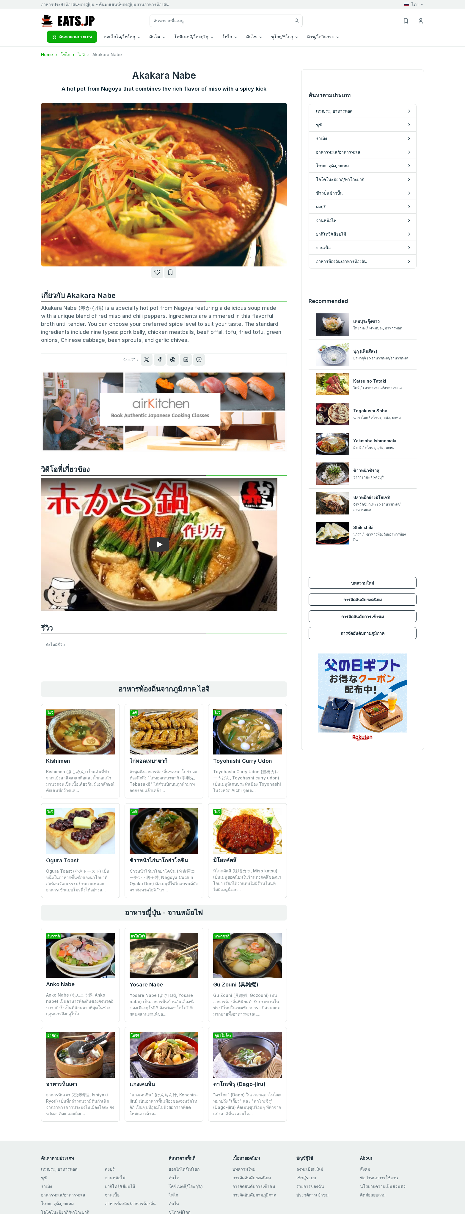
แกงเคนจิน (142, 1084)
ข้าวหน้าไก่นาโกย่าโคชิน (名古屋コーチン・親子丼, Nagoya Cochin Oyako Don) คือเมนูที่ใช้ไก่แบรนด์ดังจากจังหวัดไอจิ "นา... (164, 880)
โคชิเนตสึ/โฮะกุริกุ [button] (191, 36)
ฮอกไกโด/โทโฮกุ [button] (119, 36)
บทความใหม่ (362, 578)
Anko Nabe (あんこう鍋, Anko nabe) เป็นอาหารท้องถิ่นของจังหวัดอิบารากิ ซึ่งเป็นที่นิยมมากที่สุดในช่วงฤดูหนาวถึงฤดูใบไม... (79, 1004)
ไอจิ (84, 54)
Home (49, 54)
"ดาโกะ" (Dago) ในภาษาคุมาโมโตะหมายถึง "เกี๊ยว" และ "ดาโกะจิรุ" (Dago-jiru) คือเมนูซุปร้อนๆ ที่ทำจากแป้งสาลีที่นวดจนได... (247, 1104)
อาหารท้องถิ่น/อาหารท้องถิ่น (130, 1203)
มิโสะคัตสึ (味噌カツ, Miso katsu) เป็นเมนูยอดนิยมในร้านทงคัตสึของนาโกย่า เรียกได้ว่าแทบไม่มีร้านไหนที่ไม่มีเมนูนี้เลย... (247, 880)
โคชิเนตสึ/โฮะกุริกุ (185, 1186)
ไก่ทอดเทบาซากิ (148, 761)
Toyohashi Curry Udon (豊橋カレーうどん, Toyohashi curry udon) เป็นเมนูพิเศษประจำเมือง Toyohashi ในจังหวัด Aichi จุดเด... (247, 781)
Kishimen (58, 761)
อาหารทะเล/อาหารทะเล (63, 1194)
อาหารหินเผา (61, 1084)
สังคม (365, 1169)
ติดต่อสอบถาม (373, 1194)
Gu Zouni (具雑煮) (235, 984)
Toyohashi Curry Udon (242, 761)
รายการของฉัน (310, 1186)
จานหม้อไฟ (115, 1177)
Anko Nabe (60, 984)
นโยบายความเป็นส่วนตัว (383, 1186)
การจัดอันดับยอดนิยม (362, 595)
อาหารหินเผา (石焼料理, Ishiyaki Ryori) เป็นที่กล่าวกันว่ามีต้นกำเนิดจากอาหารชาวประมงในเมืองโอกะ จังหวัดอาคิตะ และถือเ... (80, 1104)
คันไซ (174, 1203)
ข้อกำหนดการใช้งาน (379, 1177)
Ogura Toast (62, 860)
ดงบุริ (110, 1169)
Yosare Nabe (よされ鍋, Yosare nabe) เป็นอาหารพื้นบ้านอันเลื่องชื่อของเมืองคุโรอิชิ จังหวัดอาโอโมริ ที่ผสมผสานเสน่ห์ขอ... (162, 1004)
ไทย (411, 4)
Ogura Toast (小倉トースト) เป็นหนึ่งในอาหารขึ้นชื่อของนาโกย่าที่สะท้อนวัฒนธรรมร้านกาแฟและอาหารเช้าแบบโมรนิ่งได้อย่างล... (77, 880)
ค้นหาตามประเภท (72, 36)
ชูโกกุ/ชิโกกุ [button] (282, 36)
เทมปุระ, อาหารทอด (59, 1169)
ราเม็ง (46, 1186)
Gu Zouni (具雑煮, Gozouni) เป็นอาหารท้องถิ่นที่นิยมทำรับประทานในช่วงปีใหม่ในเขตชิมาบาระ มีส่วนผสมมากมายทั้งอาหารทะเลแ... (246, 1004)
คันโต (174, 1177)
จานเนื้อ (112, 1194)
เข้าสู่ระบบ (306, 1177)
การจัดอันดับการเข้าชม (362, 612)
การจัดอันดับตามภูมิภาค (362, 629)
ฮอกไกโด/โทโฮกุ (184, 1169)
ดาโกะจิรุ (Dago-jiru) (239, 1084)
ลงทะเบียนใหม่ (309, 1169)
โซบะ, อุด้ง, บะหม (57, 1203)
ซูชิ (44, 1177)
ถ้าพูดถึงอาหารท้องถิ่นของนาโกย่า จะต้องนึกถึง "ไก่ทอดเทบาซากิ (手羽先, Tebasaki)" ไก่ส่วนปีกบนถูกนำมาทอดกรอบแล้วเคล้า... (163, 781)
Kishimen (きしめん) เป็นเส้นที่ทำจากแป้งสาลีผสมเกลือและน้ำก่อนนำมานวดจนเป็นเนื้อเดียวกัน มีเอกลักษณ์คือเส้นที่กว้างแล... (80, 781)
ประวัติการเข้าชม (312, 1194)
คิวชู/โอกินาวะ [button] (320, 36)
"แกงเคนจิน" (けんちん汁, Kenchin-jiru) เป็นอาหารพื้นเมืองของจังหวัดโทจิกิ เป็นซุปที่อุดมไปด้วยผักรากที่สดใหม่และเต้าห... (164, 1104)
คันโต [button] (154, 36)
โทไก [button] (227, 36)
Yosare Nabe (146, 984)
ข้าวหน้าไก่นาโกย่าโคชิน (159, 860)
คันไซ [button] (251, 36)
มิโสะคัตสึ (224, 860)
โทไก (68, 54)
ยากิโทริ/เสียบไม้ (120, 1186)
